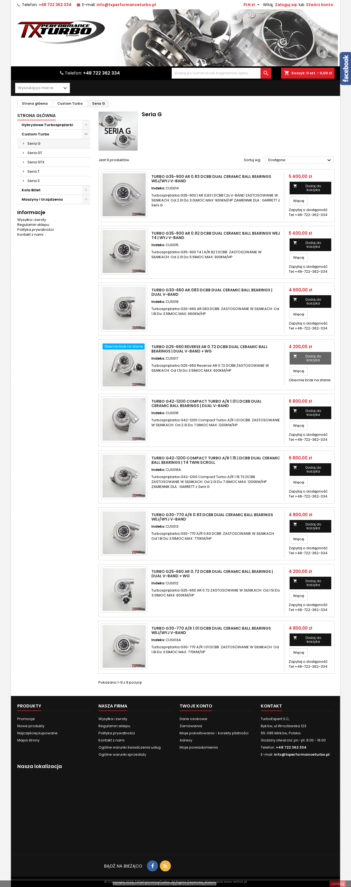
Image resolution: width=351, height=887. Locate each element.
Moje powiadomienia (199, 747)
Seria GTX (35, 162)
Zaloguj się (286, 4)
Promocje (26, 718)
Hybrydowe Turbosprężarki (47, 124)
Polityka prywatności (35, 229)
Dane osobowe (193, 718)
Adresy (186, 740)
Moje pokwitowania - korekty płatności (214, 733)
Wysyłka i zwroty (31, 219)
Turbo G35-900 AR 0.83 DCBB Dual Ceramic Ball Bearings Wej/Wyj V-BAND (211, 179)
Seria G (33, 143)
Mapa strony (28, 740)
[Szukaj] (221, 73)
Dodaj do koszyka (307, 188)
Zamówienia (191, 726)
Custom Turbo (35, 134)
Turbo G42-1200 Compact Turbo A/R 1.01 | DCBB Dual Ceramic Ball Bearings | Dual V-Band (206, 403)
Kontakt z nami (30, 234)
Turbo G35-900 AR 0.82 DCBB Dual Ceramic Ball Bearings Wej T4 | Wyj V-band (215, 235)
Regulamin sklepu (33, 224)
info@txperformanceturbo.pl (126, 4)
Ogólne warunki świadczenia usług (129, 747)
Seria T (33, 171)
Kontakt (271, 706)
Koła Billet (31, 190)
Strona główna (36, 115)
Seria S (33, 180)
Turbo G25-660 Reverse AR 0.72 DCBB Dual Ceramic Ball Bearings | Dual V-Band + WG (209, 349)
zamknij (337, 884)
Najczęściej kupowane (37, 733)
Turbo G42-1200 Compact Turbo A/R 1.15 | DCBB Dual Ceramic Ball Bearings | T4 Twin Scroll (215, 460)
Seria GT (34, 152)
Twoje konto (196, 706)
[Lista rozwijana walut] (252, 4)
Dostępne (300, 160)
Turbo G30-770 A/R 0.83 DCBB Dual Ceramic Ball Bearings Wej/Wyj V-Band (212, 517)
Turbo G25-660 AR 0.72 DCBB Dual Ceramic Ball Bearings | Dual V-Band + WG (212, 574)
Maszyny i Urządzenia (42, 199)
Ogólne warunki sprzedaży (122, 754)
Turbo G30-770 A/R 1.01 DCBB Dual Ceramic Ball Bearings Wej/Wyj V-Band (211, 630)
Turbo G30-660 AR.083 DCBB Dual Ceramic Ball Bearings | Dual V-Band (211, 292)
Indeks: (158, 188)
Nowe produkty (30, 726)
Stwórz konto (319, 4)
